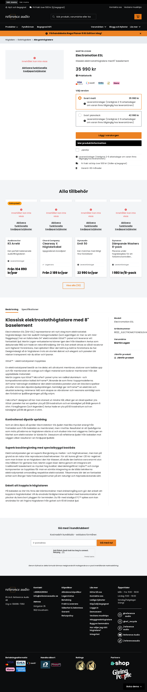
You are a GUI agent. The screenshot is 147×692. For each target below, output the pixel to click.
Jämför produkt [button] (124, 363)
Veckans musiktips (133, 7)
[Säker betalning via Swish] (31, 663)
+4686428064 (41, 592)
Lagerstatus (68, 596)
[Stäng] (140, 33)
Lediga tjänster (97, 600)
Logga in (94, 607)
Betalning (66, 600)
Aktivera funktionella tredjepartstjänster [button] (34, 69)
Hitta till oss (96, 592)
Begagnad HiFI (44, 26)
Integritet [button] (95, 634)
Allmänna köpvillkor (71, 592)
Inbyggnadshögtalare (101, 619)
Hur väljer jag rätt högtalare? (98, 629)
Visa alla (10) (73, 291)
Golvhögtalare (24, 39)
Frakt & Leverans (70, 603)
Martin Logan (122, 348)
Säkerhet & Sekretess (72, 607)
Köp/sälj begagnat (99, 603)
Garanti (65, 611)
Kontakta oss (116, 7)
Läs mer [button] (135, 26)
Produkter (11, 26)
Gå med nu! (107, 542)
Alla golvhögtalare (43, 39)
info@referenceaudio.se (46, 596)
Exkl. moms (24, 2)
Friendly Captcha (89, 556)
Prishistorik (84, 75)
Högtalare (10, 39)
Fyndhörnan (28, 26)
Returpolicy (67, 615)
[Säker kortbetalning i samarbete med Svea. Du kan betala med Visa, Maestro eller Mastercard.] (10, 663)
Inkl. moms (12, 2)
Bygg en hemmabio (99, 623)
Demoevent (95, 611)
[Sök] (73, 16)
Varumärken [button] (98, 26)
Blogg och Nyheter (118, 26)
